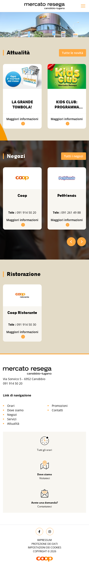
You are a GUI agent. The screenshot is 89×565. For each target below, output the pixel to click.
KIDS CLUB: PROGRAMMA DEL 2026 (67, 107)
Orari (11, 406)
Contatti (57, 410)
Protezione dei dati (44, 544)
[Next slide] (81, 241)
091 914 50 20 (26, 212)
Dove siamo (15, 410)
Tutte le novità (72, 53)
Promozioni (60, 406)
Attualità (13, 424)
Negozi (12, 415)
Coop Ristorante (22, 313)
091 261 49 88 (71, 212)
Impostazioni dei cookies (44, 547)
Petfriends (66, 195)
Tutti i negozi (73, 156)
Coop (22, 195)
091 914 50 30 (26, 324)
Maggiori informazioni (22, 334)
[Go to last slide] (71, 241)
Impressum (44, 540)
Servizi (11, 419)
